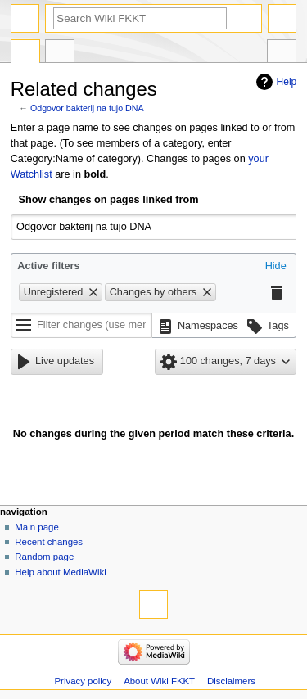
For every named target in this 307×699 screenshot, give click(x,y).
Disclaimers (231, 681)
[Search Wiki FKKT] (140, 18)
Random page (44, 556)
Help (287, 82)
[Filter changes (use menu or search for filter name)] (81, 326)
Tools (282, 53)
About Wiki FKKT (159, 681)
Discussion (60, 53)
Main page (37, 527)
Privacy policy (82, 681)
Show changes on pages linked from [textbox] (109, 199)
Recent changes (49, 542)
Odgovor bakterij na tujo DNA (87, 108)
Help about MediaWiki (60, 572)
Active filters (48, 266)
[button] (276, 267)
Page (25, 53)
